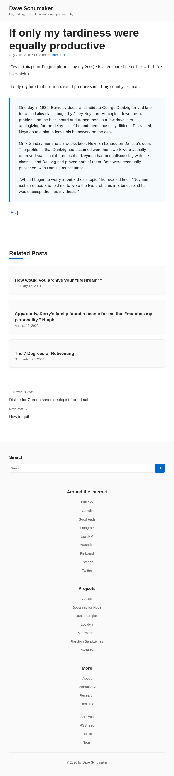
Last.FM (87, 536)
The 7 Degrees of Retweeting (44, 353)
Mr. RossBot (87, 633)
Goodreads (86, 519)
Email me (87, 704)
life (66, 55)
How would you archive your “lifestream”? (58, 280)
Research (87, 695)
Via (14, 213)
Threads (87, 562)
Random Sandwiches (87, 641)
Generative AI (87, 687)
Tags (87, 742)
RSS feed (87, 725)
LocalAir (87, 624)
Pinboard (87, 553)
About (87, 678)
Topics (87, 734)
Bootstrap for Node (86, 607)
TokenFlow (87, 650)
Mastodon (87, 545)
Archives (87, 717)
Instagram (87, 528)
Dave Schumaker (31, 8)
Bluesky (87, 502)
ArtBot (87, 599)
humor (57, 55)
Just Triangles (87, 616)
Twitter (87, 570)
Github (87, 511)
